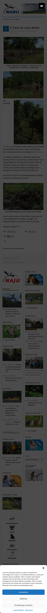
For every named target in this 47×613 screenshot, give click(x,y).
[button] (43, 568)
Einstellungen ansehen (24, 605)
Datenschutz (29, 610)
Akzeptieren (23, 592)
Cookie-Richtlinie (18, 610)
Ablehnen (23, 599)
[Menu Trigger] (42, 6)
